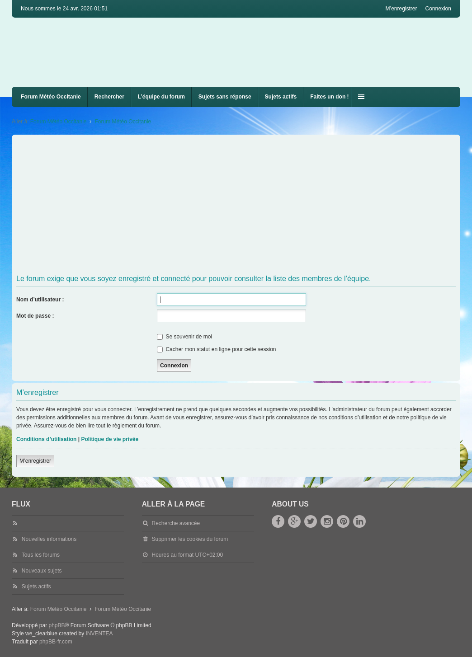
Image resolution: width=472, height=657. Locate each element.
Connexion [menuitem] (438, 8)
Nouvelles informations (49, 539)
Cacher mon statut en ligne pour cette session (216, 349)
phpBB (56, 625)
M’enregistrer (35, 461)
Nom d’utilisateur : (40, 299)
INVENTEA (99, 633)
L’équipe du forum (161, 97)
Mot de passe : (35, 316)
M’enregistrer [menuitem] (401, 8)
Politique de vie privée (109, 439)
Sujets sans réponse (224, 97)
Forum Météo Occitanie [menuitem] (51, 97)
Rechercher (109, 97)
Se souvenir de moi (184, 336)
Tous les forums (41, 555)
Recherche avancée (175, 523)
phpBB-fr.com (55, 641)
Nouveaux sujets (42, 571)
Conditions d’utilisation (46, 439)
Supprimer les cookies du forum (189, 539)
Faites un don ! (329, 97)
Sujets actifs (281, 97)
